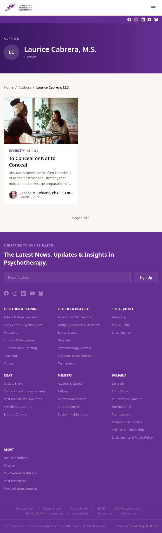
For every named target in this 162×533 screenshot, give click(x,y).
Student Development (20, 340)
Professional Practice (127, 422)
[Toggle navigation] (153, 8)
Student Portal (68, 406)
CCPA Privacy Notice (127, 509)
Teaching (10, 355)
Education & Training (127, 399)
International (121, 406)
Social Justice (121, 332)
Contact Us (128, 513)
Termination (67, 363)
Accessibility (80, 513)
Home (8, 87)
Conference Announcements (25, 391)
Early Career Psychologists (23, 325)
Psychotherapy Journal (20, 488)
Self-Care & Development (76, 355)
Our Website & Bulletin (20, 473)
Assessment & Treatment (76, 317)
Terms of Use (52, 509)
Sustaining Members (73, 414)
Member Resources (72, 399)
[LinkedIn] (23, 293)
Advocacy (119, 317)
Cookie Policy (79, 509)
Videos (9, 363)
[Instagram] (15, 293)
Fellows (63, 391)
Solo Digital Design (145, 526)
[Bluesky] (41, 293)
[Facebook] (6, 293)
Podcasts (10, 332)
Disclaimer (105, 513)
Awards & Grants (70, 383)
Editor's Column (15, 414)
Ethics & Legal (68, 332)
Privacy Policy (24, 509)
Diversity (64, 340)
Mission (9, 465)
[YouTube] (32, 293)
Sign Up (146, 277)
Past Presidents (15, 481)
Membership (121, 414)
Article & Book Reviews (20, 317)
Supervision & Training (20, 348)
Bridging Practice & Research (79, 325)
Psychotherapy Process (74, 348)
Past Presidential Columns (23, 399)
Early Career (121, 391)
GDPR (101, 509)
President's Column (18, 406)
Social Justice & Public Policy (132, 437)
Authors (25, 87)
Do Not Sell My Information (44, 513)
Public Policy (121, 325)
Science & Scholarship (128, 430)
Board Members (15, 457)
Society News (13, 383)
